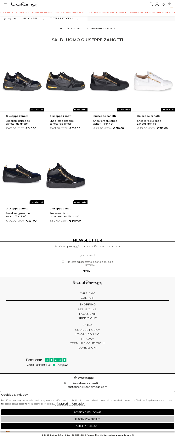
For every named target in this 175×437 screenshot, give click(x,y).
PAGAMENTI (87, 313)
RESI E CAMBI (88, 309)
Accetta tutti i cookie (87, 412)
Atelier (103, 435)
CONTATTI (87, 297)
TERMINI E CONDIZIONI (88, 343)
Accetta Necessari (87, 426)
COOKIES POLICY (87, 330)
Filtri (10, 19)
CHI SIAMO (87, 293)
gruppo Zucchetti (125, 435)
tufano (87, 283)
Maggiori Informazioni (70, 403)
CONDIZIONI (87, 347)
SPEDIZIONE (87, 318)
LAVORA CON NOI (87, 334)
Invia (87, 271)
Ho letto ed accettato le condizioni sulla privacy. (87, 263)
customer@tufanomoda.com (87, 385)
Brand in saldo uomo (73, 28)
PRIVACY (87, 338)
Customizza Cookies (87, 419)
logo (24, 4)
